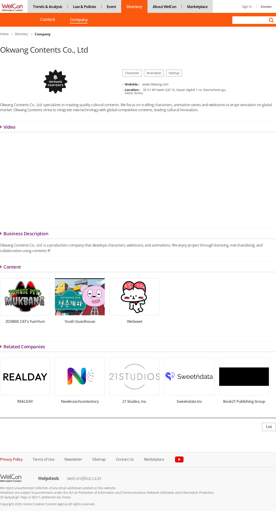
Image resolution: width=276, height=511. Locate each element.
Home (4, 34)
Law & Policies (84, 6)
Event (111, 6)
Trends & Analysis (47, 6)
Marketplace (197, 6)
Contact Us (125, 459)
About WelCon (164, 6)
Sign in (247, 6)
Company (79, 20)
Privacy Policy (11, 459)
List (269, 427)
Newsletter (73, 459)
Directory (134, 6)
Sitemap (99, 459)
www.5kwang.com (155, 84)
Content (47, 19)
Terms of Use (43, 459)
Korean (266, 6)
